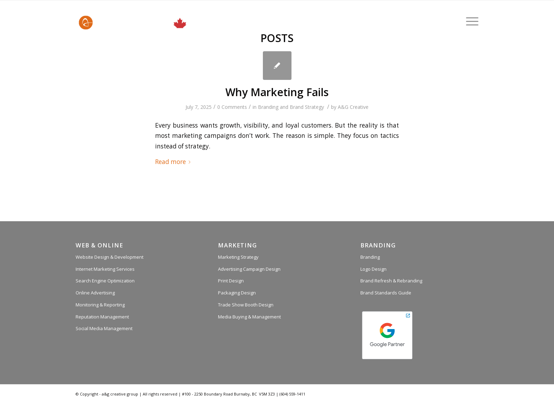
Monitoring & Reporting (100, 304)
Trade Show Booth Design (245, 304)
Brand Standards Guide (385, 292)
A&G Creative (353, 107)
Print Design (231, 280)
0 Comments (232, 107)
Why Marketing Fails (277, 92)
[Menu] (469, 21)
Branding (370, 257)
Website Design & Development (109, 257)
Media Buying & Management (249, 317)
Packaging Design (237, 292)
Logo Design (373, 269)
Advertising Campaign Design (249, 269)
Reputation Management (102, 317)
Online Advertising (95, 292)
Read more (174, 162)
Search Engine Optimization (105, 280)
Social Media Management (104, 328)
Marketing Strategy (238, 257)
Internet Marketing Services (105, 269)
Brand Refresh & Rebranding (391, 280)
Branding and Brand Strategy (291, 107)
